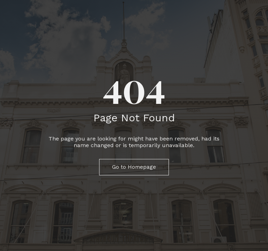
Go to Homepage (134, 167)
